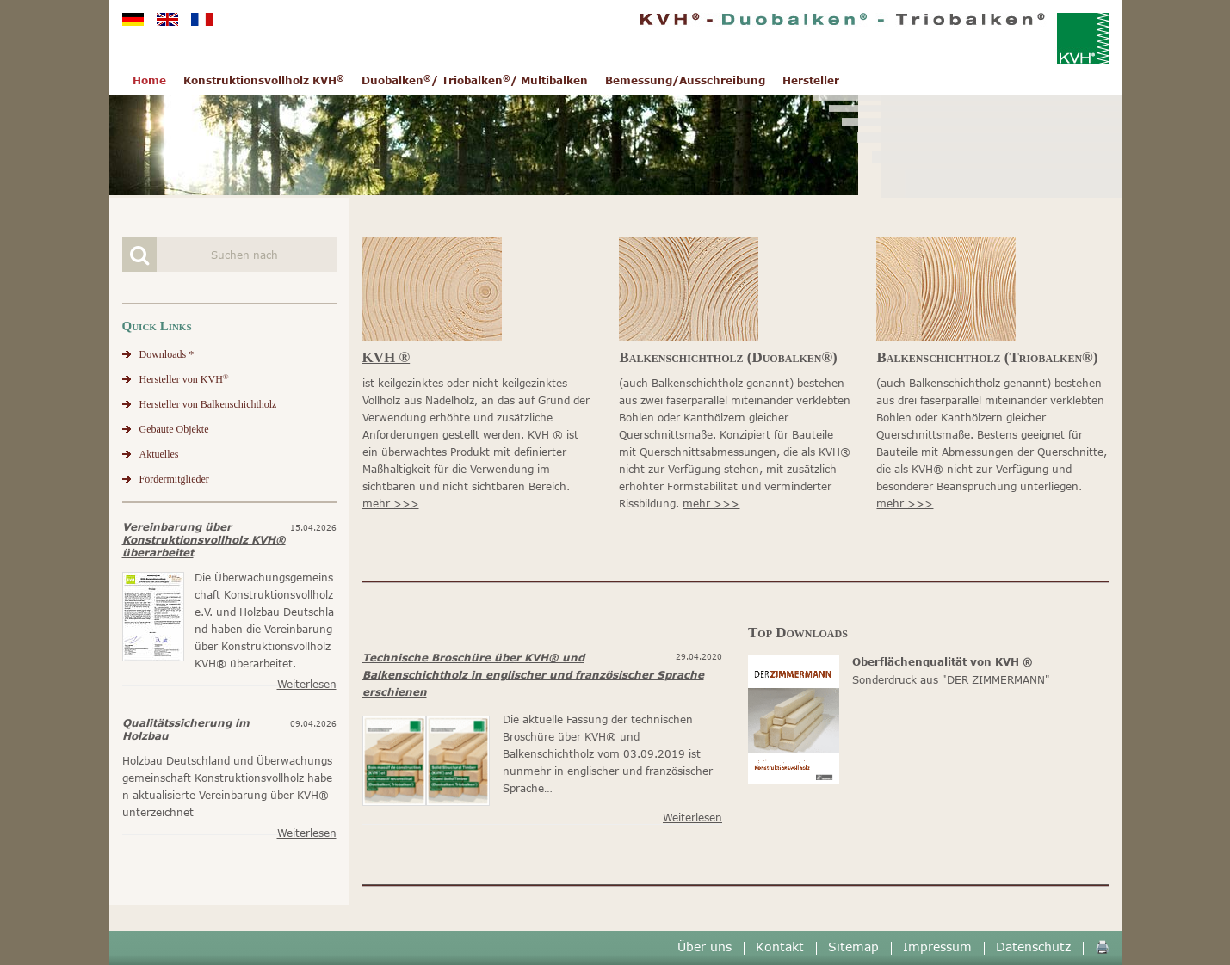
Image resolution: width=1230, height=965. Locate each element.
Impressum (937, 946)
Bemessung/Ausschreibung (685, 80)
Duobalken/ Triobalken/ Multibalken (475, 80)
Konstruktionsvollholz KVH (263, 80)
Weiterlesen (307, 684)
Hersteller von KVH (184, 378)
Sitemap (853, 946)
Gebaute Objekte (174, 429)
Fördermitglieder (174, 479)
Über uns (704, 946)
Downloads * (167, 354)
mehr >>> (390, 503)
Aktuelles (159, 454)
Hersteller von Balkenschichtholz (208, 404)
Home (149, 80)
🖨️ (1102, 946)
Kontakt (780, 946)
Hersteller (810, 80)
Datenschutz (1033, 946)
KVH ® (386, 357)
